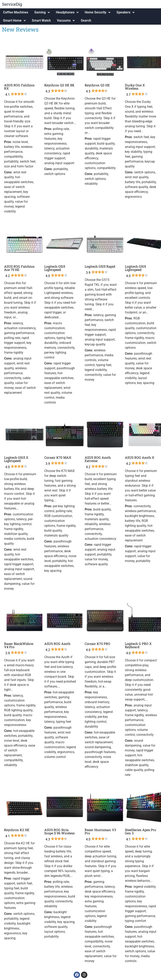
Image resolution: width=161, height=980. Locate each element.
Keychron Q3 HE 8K (59, 85)
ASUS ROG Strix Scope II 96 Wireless (59, 831)
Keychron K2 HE (16, 830)
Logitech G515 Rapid (100, 266)
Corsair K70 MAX (57, 457)
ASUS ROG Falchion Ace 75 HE (19, 268)
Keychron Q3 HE (97, 85)
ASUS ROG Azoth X (139, 457)
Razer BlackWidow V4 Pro (18, 645)
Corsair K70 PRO (97, 643)
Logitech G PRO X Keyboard (138, 645)
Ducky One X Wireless (135, 86)
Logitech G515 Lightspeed (54, 268)
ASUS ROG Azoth (57, 643)
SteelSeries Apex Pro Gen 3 (140, 831)
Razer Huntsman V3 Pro (100, 831)
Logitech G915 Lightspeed (135, 268)
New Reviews (20, 29)
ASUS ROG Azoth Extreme (98, 459)
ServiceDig (12, 4)
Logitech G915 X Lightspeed (16, 459)
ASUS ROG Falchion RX (19, 86)
